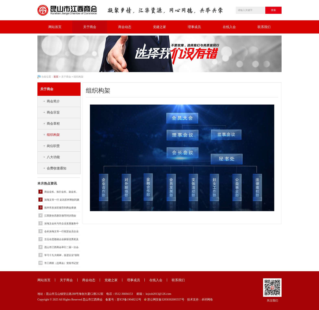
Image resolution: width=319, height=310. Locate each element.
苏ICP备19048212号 (129, 299)
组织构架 (53, 134)
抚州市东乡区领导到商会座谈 (60, 207)
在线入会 (229, 27)
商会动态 (124, 27)
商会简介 (53, 101)
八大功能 (53, 157)
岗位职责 (53, 146)
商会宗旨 (53, 112)
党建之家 (159, 27)
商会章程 (53, 123)
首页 (56, 76)
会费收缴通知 (56, 168)
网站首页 (54, 27)
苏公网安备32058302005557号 (164, 299)
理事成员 (194, 27)
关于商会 (89, 27)
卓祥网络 (207, 299)
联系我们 (264, 27)
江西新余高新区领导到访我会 (60, 215)
